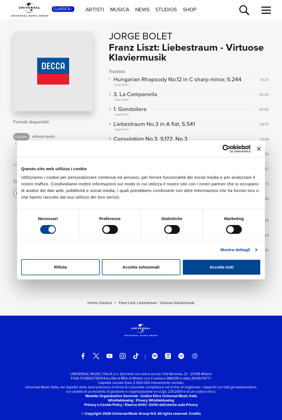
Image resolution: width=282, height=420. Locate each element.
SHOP (189, 9)
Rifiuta (60, 267)
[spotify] (155, 356)
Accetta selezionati (140, 267)
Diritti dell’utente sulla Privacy (173, 404)
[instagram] (123, 356)
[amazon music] (181, 356)
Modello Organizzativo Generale (111, 396)
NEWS (142, 9)
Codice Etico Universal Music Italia (168, 396)
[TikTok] (136, 356)
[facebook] (83, 356)
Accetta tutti (222, 267)
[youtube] (109, 356)
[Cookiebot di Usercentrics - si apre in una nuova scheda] (226, 149)
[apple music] (168, 356)
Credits (195, 413)
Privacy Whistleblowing (155, 400)
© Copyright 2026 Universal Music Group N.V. (119, 413)
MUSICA (119, 9)
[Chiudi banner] (259, 149)
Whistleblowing (120, 400)
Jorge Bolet (140, 36)
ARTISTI (95, 9)
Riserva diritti (136, 404)
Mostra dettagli (235, 249)
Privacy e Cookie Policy (103, 404)
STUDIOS (166, 9)
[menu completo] (266, 10)
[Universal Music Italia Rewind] (195, 356)
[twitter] (96, 356)
